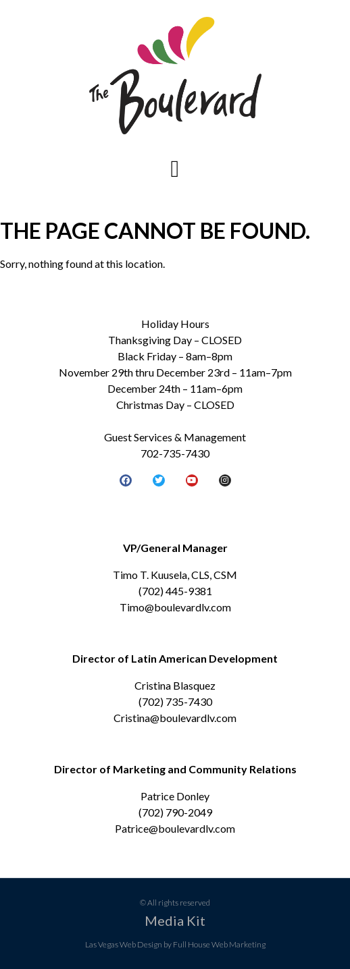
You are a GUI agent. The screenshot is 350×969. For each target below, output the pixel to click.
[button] (175, 169)
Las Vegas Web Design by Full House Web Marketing (175, 944)
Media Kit (175, 920)
